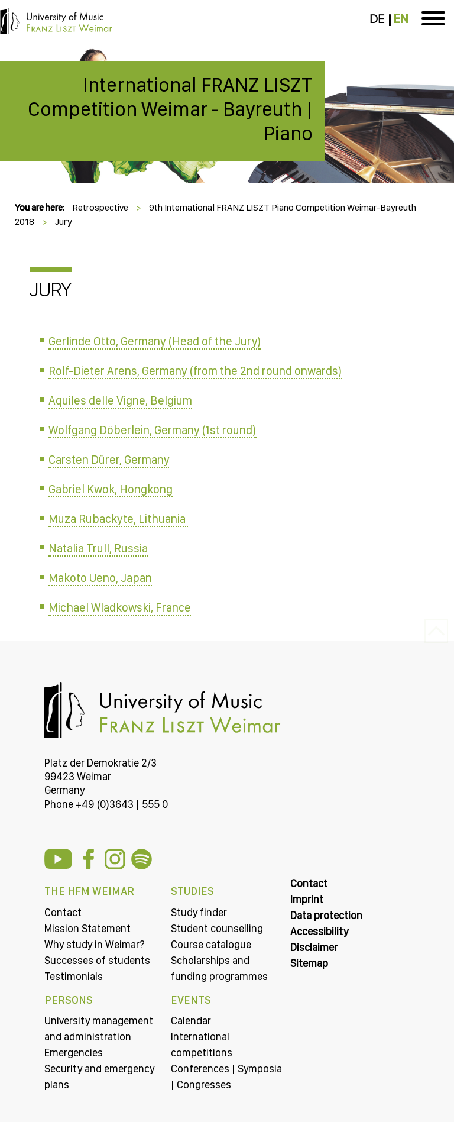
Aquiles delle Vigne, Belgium (120, 400)
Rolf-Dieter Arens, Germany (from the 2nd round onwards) (195, 371)
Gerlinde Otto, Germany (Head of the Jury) (154, 341)
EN (401, 19)
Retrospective (100, 207)
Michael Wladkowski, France (119, 607)
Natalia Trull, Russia (98, 548)
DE (376, 19)
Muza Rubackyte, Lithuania (118, 519)
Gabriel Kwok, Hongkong (110, 489)
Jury (63, 221)
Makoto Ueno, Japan (100, 578)
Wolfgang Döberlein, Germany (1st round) (152, 430)
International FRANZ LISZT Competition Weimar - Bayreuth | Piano (170, 109)
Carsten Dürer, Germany (108, 459)
